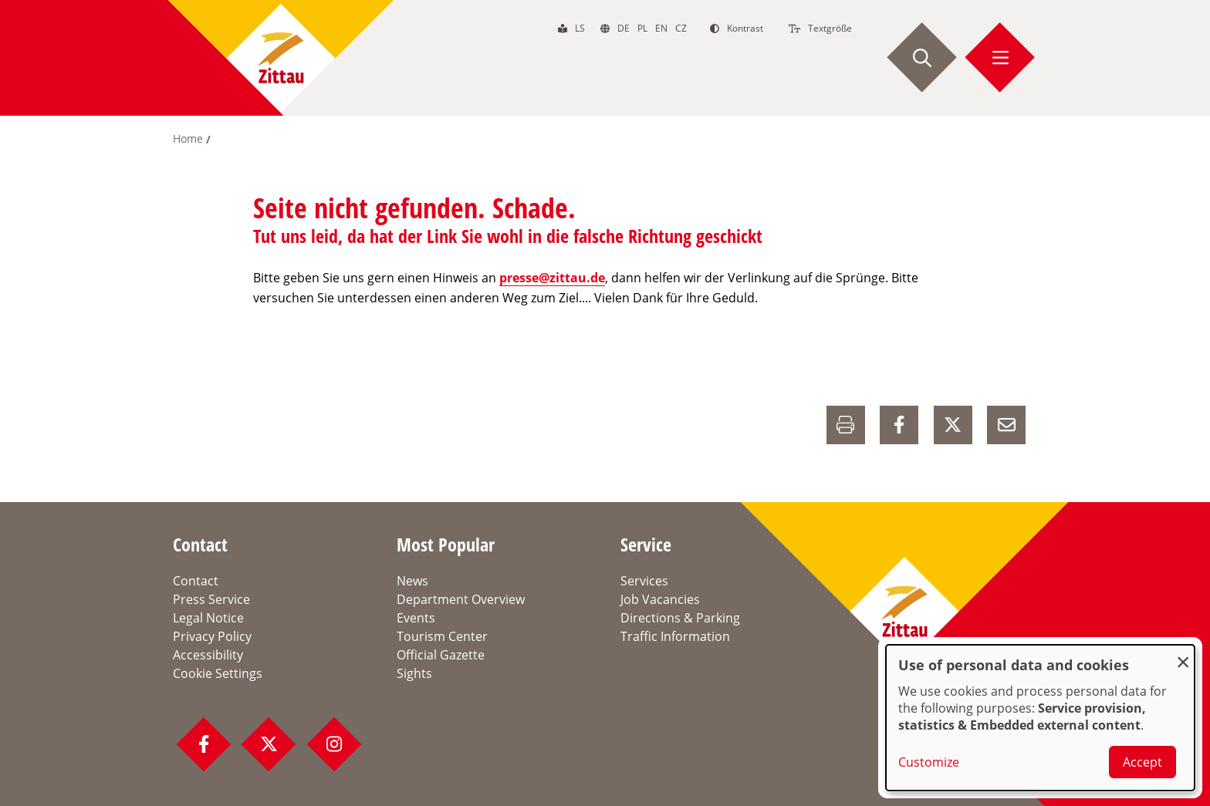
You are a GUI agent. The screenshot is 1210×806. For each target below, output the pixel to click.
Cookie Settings (217, 673)
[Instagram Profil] (334, 744)
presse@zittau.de (552, 277)
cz (681, 28)
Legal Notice (208, 617)
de (623, 28)
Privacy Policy (212, 636)
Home (188, 138)
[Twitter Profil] (268, 744)
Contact (195, 580)
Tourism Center (442, 636)
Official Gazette (441, 654)
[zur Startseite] (281, 58)
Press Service (211, 599)
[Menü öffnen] (1000, 58)
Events (416, 617)
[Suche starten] (922, 58)
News (412, 580)
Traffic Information (675, 636)
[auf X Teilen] (953, 425)
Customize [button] (928, 762)
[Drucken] (845, 425)
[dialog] (1040, 718)
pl (642, 28)
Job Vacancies (660, 599)
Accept (1142, 762)
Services (644, 580)
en (661, 28)
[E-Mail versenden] (1006, 425)
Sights (414, 673)
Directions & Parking (680, 617)
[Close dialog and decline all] (1183, 654)
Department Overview (461, 599)
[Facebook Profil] (203, 744)
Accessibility (208, 654)
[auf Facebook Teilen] (899, 425)
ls (580, 28)
